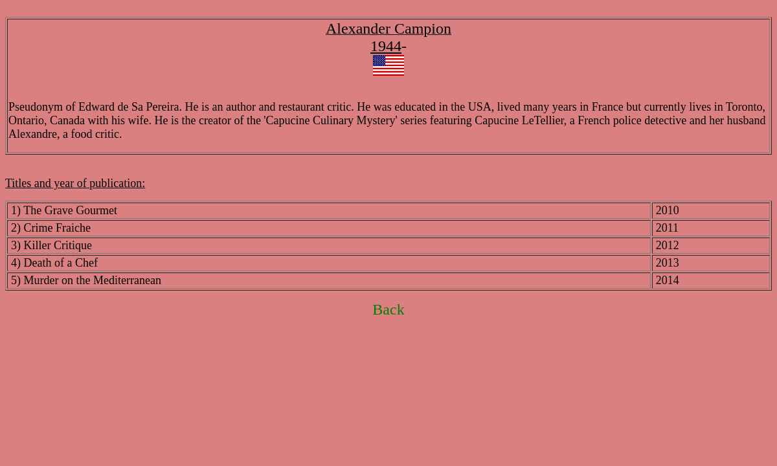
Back (388, 309)
